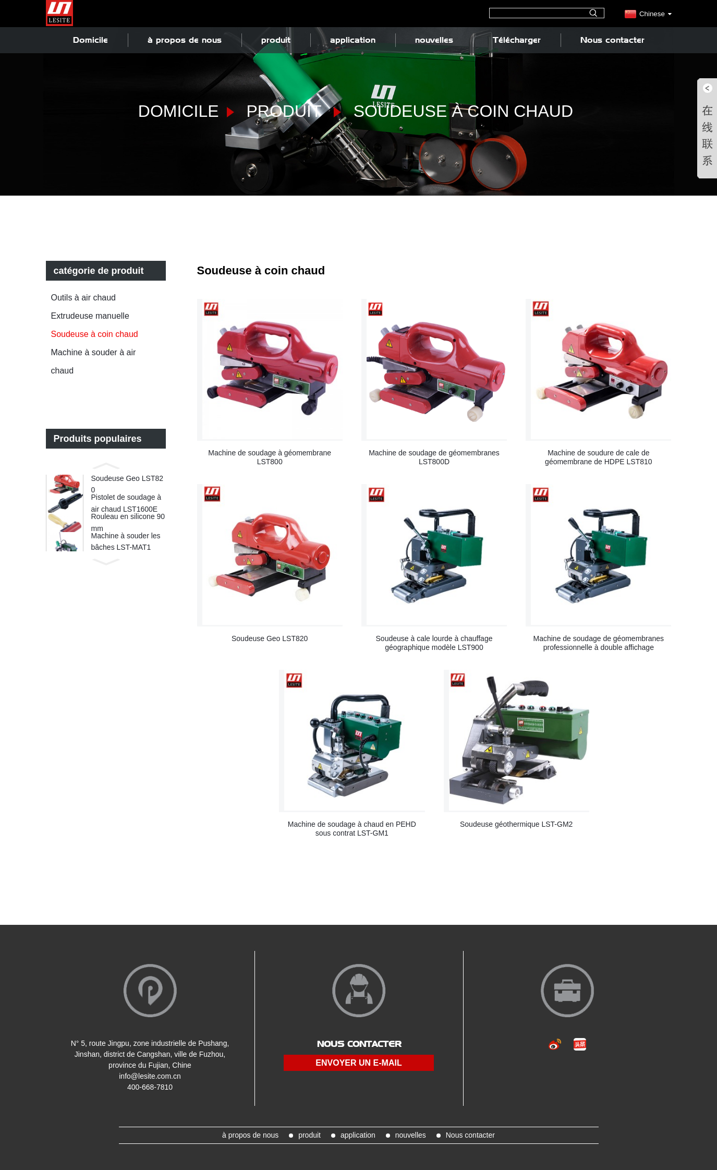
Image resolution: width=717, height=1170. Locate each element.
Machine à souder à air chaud (93, 361)
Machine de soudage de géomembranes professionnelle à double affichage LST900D (598, 643)
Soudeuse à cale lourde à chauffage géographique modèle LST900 (434, 643)
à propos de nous (185, 40)
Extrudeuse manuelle (90, 315)
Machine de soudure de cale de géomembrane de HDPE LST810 (598, 457)
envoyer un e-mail (358, 1062)
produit (275, 40)
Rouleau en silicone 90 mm (128, 534)
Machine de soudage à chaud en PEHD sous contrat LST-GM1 (352, 828)
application (352, 40)
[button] (106, 464)
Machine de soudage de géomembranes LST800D (434, 457)
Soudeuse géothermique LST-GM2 (516, 824)
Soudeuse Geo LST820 (127, 486)
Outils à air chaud (83, 297)
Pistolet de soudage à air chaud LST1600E (126, 510)
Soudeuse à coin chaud (463, 111)
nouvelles (434, 40)
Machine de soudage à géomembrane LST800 (269, 457)
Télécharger (517, 40)
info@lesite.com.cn (149, 1076)
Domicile (90, 40)
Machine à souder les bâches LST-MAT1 (126, 558)
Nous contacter (612, 40)
